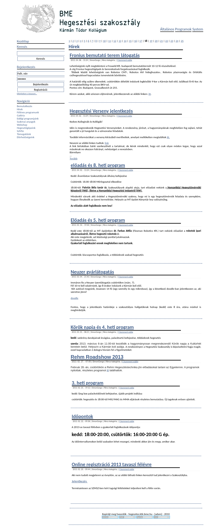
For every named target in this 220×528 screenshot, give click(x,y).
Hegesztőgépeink (26, 127)
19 (151, 40)
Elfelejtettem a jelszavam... (27, 94)
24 (177, 40)
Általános (167, 29)
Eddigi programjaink (28, 118)
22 (166, 40)
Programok (183, 29)
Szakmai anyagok (26, 121)
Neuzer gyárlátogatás (92, 272)
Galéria (21, 115)
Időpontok (82, 416)
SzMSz (20, 131)
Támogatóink (24, 134)
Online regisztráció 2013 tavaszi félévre (112, 464)
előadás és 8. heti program (98, 165)
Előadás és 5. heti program (98, 220)
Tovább (74, 158)
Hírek (20, 109)
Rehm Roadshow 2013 (97, 357)
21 (161, 40)
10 (104, 40)
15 (130, 40)
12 (114, 40)
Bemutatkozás (24, 106)
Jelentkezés (80, 481)
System (197, 29)
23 (172, 40)
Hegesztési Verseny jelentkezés (101, 111)
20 (156, 40)
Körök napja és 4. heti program (102, 327)
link (107, 143)
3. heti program (87, 383)
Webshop (22, 124)
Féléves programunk (28, 112)
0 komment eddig (124, 60)
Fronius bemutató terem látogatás (105, 55)
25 (182, 40)
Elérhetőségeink (25, 137)
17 (140, 40)
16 (135, 40)
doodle (74, 298)
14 (125, 40)
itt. (168, 137)
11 (109, 40)
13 (120, 40)
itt (149, 93)
